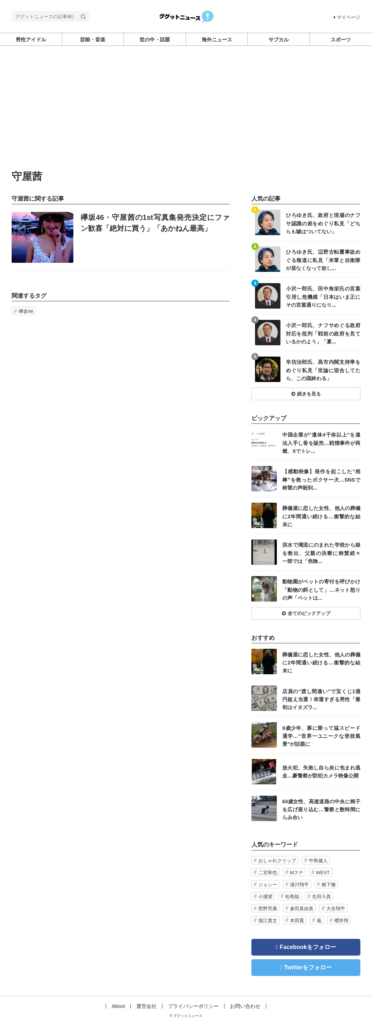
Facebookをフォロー (308, 947)
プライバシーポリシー (193, 1006)
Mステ (296, 872)
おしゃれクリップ (277, 860)
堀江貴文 (267, 920)
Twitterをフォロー (308, 967)
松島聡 (292, 896)
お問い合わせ (245, 1006)
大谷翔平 (335, 908)
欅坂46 (26, 311)
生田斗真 (321, 896)
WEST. (323, 872)
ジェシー (267, 884)
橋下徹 (329, 884)
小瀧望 (265, 896)
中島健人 (318, 860)
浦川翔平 (299, 884)
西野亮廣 (267, 908)
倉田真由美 (302, 908)
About (118, 1006)
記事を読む (121, 237)
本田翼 (297, 920)
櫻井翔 (341, 920)
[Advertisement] (186, 117)
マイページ (347, 17)
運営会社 (146, 1006)
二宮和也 (267, 872)
